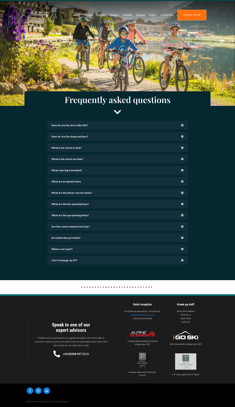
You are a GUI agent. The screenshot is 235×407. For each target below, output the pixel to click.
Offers (152, 14)
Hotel (77, 14)
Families (127, 14)
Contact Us (167, 14)
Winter (89, 14)
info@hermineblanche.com (142, 315)
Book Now (192, 14)
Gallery (114, 14)
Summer (101, 14)
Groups (140, 14)
